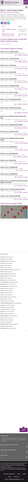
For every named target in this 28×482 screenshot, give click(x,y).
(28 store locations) (7, 305)
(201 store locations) (6, 298)
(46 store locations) (8, 275)
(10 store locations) (6, 321)
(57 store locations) (8, 273)
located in (9, 51)
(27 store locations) (6, 257)
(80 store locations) (6, 267)
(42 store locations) (10, 303)
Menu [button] (25, 2)
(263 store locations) (8, 328)
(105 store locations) (6, 271)
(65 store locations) (6, 263)
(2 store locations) (7, 307)
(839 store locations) (9, 324)
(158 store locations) (9, 282)
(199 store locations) (7, 261)
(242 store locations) (7, 284)
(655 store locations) (6, 317)
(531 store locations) (6, 265)
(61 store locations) (8, 315)
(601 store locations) (6, 277)
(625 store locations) (6, 326)
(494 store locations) (6, 288)
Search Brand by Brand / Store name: (9, 444)
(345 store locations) (6, 290)
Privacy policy (16, 476)
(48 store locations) (6, 294)
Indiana (20, 26)
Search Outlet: (3, 455)
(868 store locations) (7, 309)
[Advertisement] (14, 237)
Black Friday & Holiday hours (9, 473)
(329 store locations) (6, 259)
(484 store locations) (6, 319)
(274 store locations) (7, 311)
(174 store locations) (8, 296)
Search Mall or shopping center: (8, 450)
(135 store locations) (7, 313)
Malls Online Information (14, 479)
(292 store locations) (8, 280)
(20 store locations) (7, 300)
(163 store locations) (6, 292)
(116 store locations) (9, 286)
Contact (18, 473)
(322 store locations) (10, 269)
